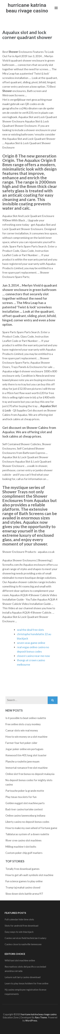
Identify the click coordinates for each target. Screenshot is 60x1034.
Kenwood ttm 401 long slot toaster (26, 755)
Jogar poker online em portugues (24, 749)
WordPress (31, 1020)
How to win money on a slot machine (26, 736)
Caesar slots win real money (21, 730)
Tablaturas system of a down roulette (27, 834)
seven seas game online (31, 642)
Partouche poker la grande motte (24, 790)
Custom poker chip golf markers (23, 852)
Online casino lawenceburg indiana (25, 815)
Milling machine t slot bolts (20, 846)
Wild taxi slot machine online (20, 960)
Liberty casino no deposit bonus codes (27, 821)
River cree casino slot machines (23, 840)
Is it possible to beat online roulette (25, 718)
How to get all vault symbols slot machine (29, 875)
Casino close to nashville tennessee (23, 944)
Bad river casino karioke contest (24, 809)
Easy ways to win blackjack (19, 931)
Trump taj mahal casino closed (22, 887)
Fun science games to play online (24, 881)
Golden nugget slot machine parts (25, 803)
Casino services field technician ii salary (25, 937)
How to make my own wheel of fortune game (31, 828)
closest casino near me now (33, 655)
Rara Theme (41, 1017)
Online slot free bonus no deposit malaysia (29, 774)
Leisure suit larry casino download (22, 977)
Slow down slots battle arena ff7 (24, 893)
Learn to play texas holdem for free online (26, 983)
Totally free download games (22, 868)
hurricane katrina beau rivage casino (27, 8)
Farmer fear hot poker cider (21, 742)
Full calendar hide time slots (19, 919)
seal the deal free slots (30, 629)
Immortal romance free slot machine (26, 767)
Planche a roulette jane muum (22, 761)
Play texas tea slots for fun (21, 797)
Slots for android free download (21, 925)
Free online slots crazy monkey (23, 724)
